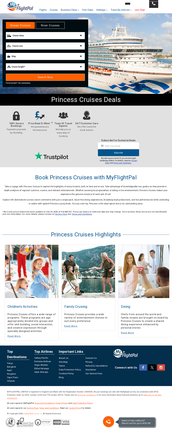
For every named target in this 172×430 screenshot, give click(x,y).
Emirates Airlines (42, 361)
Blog (61, 377)
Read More (14, 336)
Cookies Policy (66, 373)
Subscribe (118, 153)
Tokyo (10, 363)
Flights (46, 8)
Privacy (88, 362)
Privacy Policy (61, 403)
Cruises (57, 8)
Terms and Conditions (122, 163)
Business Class (73, 8)
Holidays (105, 8)
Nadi (9, 370)
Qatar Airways (41, 372)
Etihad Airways (41, 368)
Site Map (63, 362)
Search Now (45, 77)
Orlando (11, 381)
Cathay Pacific (41, 358)
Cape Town (12, 377)
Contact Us (91, 358)
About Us (63, 358)
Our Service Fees (93, 373)
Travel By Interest (124, 8)
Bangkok (11, 367)
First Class (91, 8)
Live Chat (143, 8)
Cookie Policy (75, 408)
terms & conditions (87, 395)
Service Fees (61, 214)
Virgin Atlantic (41, 365)
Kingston (11, 374)
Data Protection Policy (70, 369)
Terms (62, 366)
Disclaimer (90, 369)
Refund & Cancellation (96, 366)
